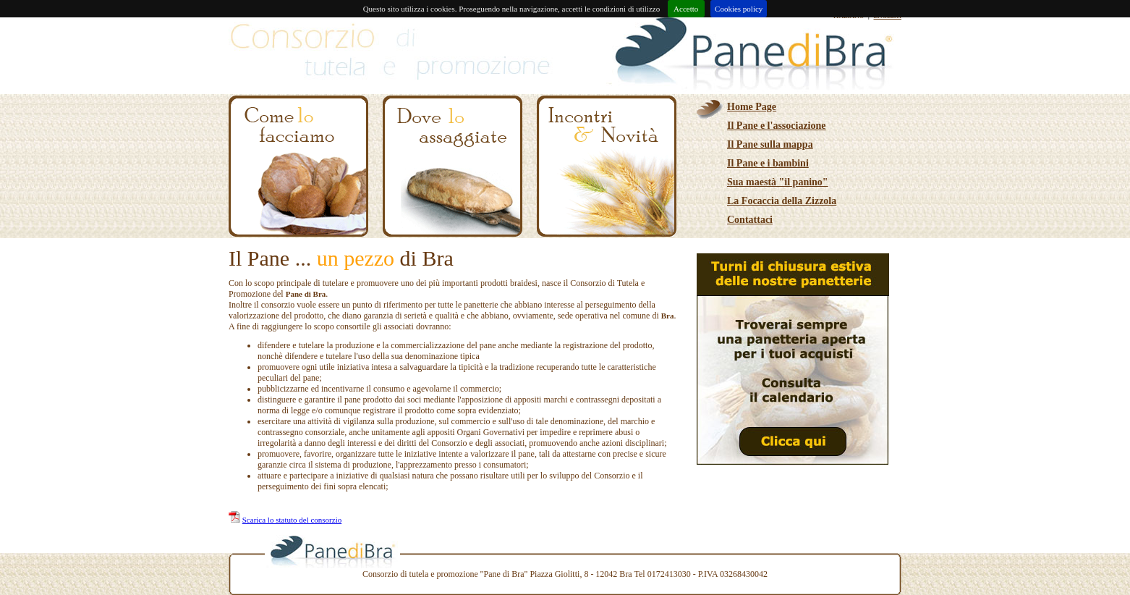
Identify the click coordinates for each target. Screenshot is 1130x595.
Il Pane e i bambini (768, 163)
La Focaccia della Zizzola (781, 200)
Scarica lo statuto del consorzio (291, 519)
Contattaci (750, 219)
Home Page (751, 106)
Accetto (686, 8)
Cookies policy (738, 8)
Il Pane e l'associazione (776, 125)
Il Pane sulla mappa (770, 144)
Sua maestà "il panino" (777, 182)
